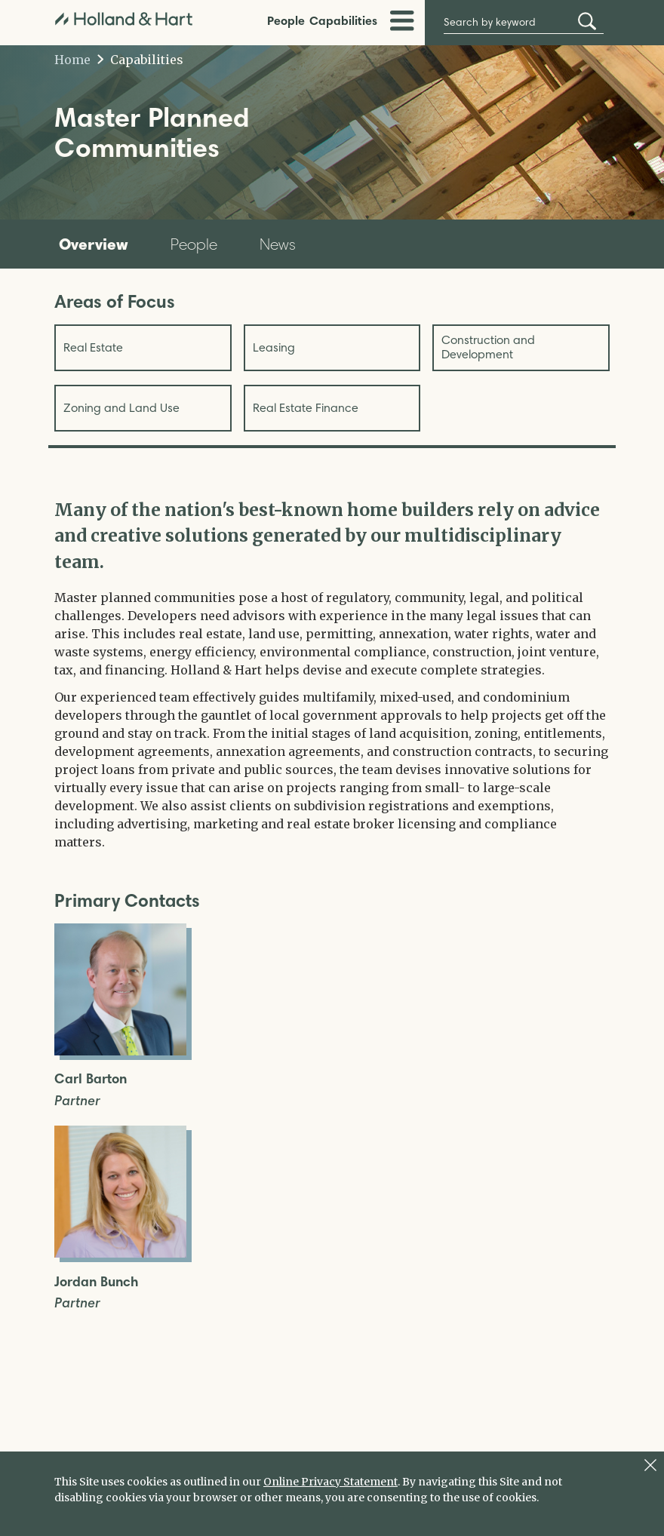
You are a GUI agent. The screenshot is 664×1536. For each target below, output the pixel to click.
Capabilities (343, 20)
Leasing (274, 347)
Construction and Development (488, 347)
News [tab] (278, 244)
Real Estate (93, 347)
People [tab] (194, 244)
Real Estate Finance (305, 408)
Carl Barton (90, 1079)
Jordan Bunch (96, 1282)
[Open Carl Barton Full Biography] (120, 1050)
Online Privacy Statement (330, 1481)
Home (72, 59)
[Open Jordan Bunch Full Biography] (120, 1253)
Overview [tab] (93, 243)
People (286, 20)
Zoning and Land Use (121, 408)
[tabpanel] (332, 674)
